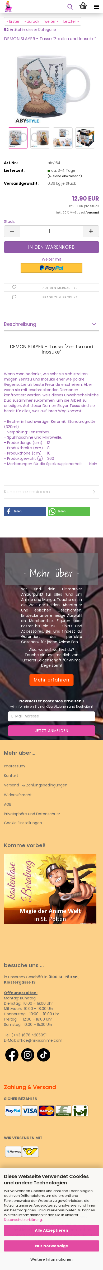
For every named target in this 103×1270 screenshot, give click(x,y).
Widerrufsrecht (18, 795)
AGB (7, 804)
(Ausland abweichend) (65, 176)
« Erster (13, 21)
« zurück (32, 21)
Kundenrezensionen (27, 491)
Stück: (9, 221)
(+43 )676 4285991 (28, 1035)
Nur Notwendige (51, 1246)
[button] (12, 231)
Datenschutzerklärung (23, 1219)
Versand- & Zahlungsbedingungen (35, 785)
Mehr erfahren (51, 680)
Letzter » (71, 21)
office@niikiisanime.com (39, 1040)
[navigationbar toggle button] (96, 6)
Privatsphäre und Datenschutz (32, 814)
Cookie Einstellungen (23, 823)
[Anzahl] (51, 231)
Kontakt (11, 775)
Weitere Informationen (51, 1259)
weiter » (51, 21)
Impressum (14, 766)
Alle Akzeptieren (51, 1230)
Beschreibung (20, 324)
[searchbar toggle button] (70, 6)
